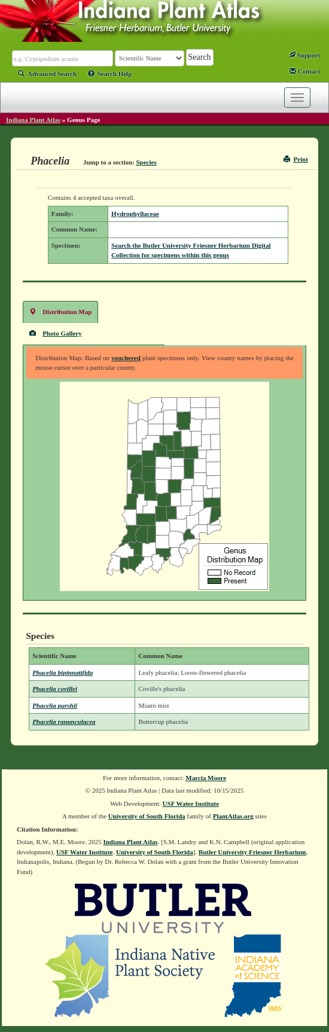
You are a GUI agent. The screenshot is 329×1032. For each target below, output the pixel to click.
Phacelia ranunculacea (63, 721)
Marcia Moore (205, 777)
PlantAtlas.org (233, 816)
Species (146, 162)
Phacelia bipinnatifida (62, 672)
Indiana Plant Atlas (33, 119)
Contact (305, 71)
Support (304, 55)
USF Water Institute (191, 803)
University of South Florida (146, 816)
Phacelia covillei (54, 688)
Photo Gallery (55, 333)
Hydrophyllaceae (135, 213)
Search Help (110, 73)
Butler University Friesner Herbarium (252, 852)
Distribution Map (60, 311)
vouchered (126, 357)
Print (296, 159)
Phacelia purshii (54, 705)
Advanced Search (47, 73)
